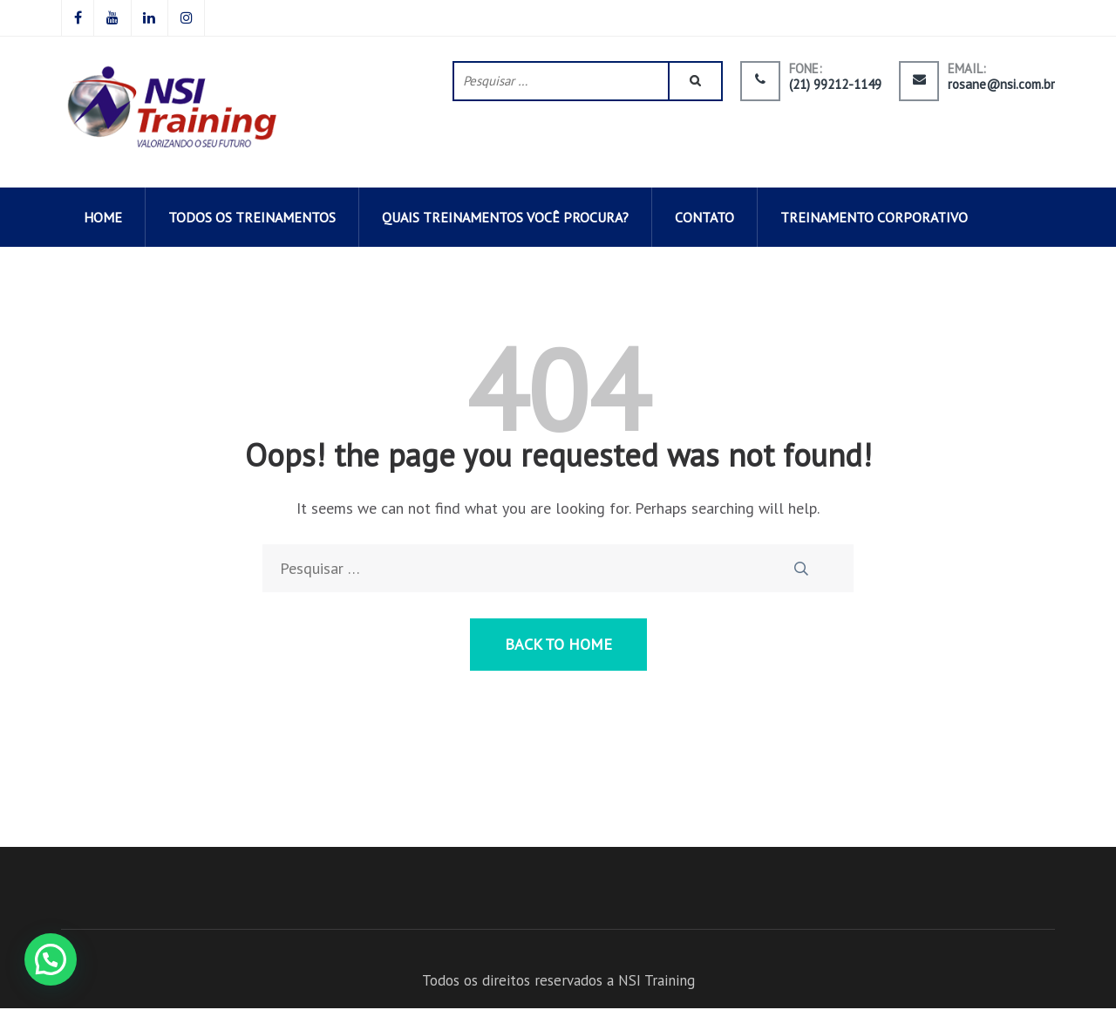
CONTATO (704, 219)
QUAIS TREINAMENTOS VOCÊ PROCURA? (505, 219)
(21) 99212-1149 (835, 85)
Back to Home (558, 646)
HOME (103, 219)
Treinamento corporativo (874, 219)
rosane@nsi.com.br (1001, 85)
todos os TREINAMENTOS (252, 219)
